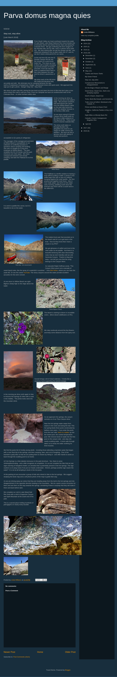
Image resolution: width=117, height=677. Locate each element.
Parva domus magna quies (47, 15)
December (89, 55)
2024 (85, 43)
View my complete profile (90, 35)
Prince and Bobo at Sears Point (96, 107)
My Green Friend (91, 77)
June (87, 68)
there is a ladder (63, 432)
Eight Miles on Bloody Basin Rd (96, 115)
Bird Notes (54, 270)
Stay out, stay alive (91, 80)
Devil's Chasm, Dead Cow (94, 96)
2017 (85, 128)
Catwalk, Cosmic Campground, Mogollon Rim (96, 119)
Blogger (67, 670)
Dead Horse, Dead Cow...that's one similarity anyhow (97, 92)
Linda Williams (89, 32)
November (89, 58)
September (89, 65)
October (88, 62)
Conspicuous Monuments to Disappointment (95, 84)
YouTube (27, 273)
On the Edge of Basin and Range (96, 88)
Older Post (70, 652)
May (87, 71)
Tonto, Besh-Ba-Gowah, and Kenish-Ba (99, 99)
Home (40, 652)
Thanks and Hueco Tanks (94, 73)
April (87, 124)
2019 (85, 50)
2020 (85, 46)
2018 (85, 53)
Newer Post (9, 652)
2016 (85, 131)
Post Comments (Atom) (21, 657)
